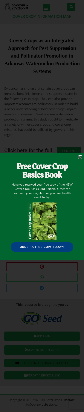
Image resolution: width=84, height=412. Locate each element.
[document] (42, 206)
